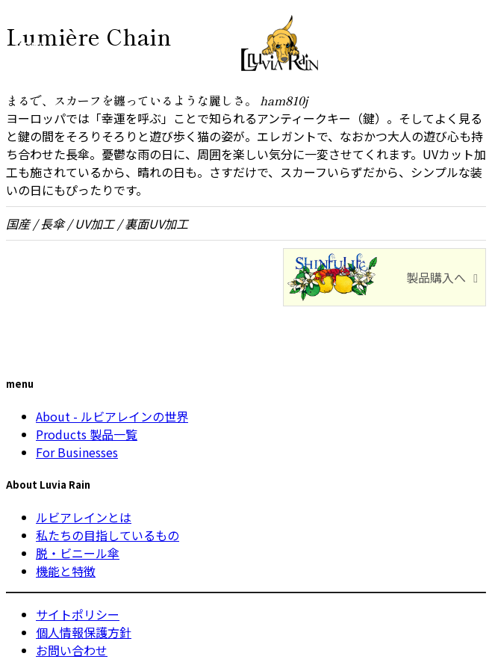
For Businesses (77, 452)
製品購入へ (436, 277)
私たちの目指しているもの (107, 535)
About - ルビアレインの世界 (112, 416)
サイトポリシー (77, 614)
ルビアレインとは (83, 517)
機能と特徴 (66, 571)
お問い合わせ (72, 650)
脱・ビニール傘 (77, 553)
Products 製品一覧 (86, 434)
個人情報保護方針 (83, 632)
